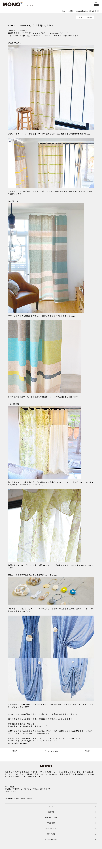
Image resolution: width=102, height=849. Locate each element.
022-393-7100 (10, 791)
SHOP (51, 806)
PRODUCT (51, 823)
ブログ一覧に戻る (51, 751)
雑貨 (80, 17)
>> (88, 751)
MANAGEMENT (51, 840)
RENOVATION (51, 829)
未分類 (89, 17)
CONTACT (51, 834)
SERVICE (51, 812)
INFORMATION (51, 817)
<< (13, 751)
